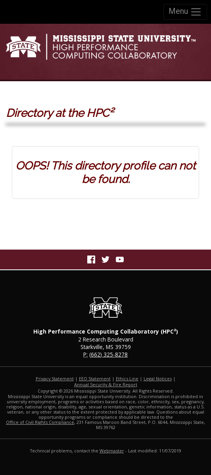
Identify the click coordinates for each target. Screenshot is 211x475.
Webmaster (112, 451)
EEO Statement (95, 379)
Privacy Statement (55, 379)
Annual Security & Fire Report (105, 384)
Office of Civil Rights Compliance (40, 422)
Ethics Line (127, 379)
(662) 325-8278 (108, 354)
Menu (185, 12)
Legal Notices (158, 379)
